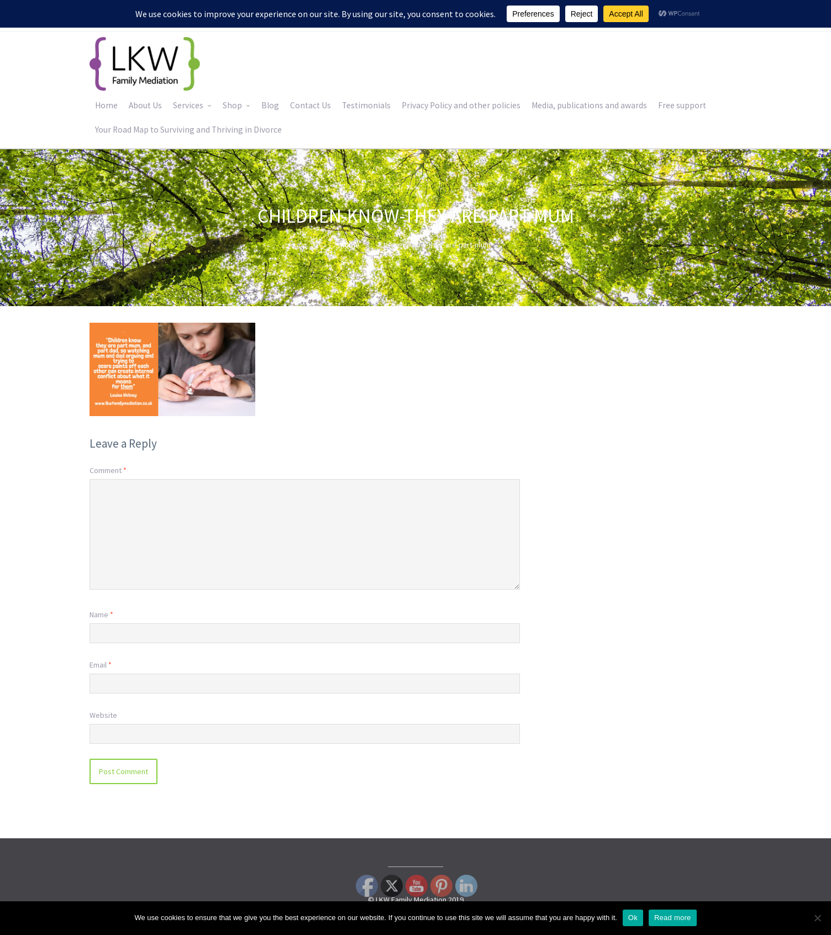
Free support (682, 105)
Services (188, 105)
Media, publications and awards (589, 105)
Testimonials (366, 105)
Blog (270, 105)
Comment (108, 470)
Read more (672, 917)
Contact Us (310, 105)
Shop (232, 105)
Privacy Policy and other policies (461, 105)
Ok (633, 917)
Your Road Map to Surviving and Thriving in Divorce (188, 129)
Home (106, 105)
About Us (145, 105)
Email (101, 665)
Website (103, 715)
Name (101, 614)
